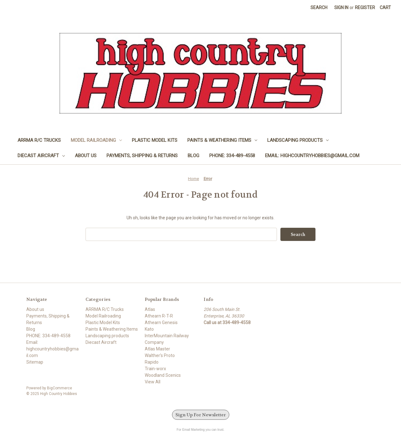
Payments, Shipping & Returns (142, 155)
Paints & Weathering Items (222, 140)
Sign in (341, 7)
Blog (193, 155)
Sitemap (34, 362)
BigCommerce (59, 388)
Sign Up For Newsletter (200, 415)
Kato (149, 329)
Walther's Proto (160, 355)
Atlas (150, 309)
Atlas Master (157, 348)
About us (85, 155)
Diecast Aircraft (41, 155)
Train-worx (155, 368)
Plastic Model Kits (154, 140)
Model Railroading (96, 140)
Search (318, 7)
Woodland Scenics (163, 375)
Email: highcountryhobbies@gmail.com (312, 155)
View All (152, 381)
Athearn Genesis (161, 322)
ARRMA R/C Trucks (39, 140)
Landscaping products (298, 140)
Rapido (152, 362)
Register (365, 7)
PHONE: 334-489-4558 (232, 155)
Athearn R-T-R (159, 315)
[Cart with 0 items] (385, 7)
